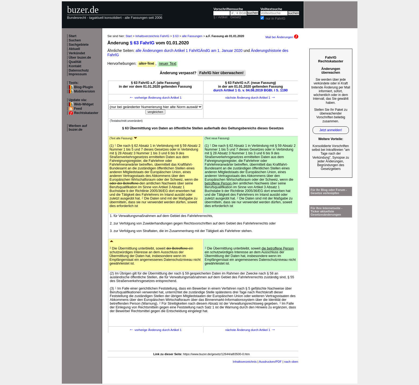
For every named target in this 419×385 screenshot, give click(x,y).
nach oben (291, 361)
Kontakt (75, 66)
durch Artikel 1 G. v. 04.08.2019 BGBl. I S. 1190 (250, 90)
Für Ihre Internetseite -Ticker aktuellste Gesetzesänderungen (326, 211)
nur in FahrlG (275, 18)
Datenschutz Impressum (79, 72)
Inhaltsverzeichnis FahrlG (152, 36)
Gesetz (235, 17)
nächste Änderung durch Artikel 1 (250, 97)
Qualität (75, 62)
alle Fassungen (192, 36)
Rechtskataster (86, 113)
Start (73, 36)
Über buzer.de (80, 57)
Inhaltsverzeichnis (245, 361)
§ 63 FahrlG (142, 42)
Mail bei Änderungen (282, 37)
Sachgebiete (79, 45)
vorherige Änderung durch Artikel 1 (155, 97)
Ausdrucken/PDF (270, 361)
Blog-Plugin (83, 87)
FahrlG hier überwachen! (221, 73)
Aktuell (74, 49)
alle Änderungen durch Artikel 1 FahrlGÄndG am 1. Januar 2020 (190, 50)
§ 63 (176, 36)
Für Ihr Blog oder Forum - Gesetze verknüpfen (329, 191)
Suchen (75, 40)
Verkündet (77, 53)
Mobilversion (84, 91)
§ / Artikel (220, 17)
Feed (78, 108)
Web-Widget (84, 104)
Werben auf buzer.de (78, 127)
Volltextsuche (271, 9)
